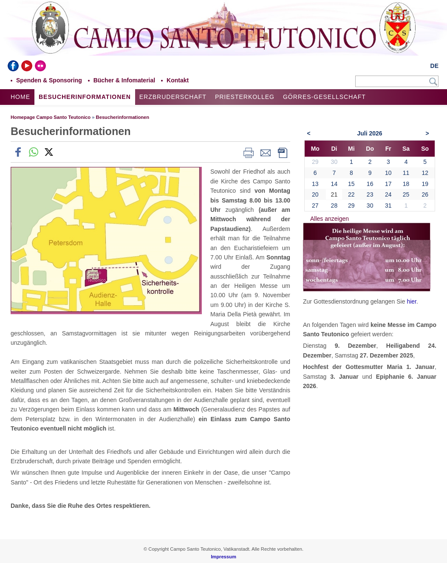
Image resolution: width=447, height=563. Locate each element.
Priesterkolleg (244, 96)
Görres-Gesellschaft (324, 96)
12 (425, 172)
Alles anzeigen (329, 218)
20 (315, 194)
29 (351, 205)
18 (406, 183)
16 (370, 183)
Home (20, 96)
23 (370, 194)
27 (315, 205)
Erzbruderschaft (173, 96)
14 (334, 183)
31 (388, 205)
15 (351, 183)
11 (406, 172)
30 (370, 205)
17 (388, 183)
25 (406, 194)
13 (315, 183)
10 (388, 172)
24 (388, 194)
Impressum (223, 556)
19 (425, 183)
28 (334, 205)
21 (334, 194)
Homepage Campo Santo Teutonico (51, 117)
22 (351, 194)
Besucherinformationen (85, 96)
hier (411, 301)
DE (434, 65)
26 (425, 194)
